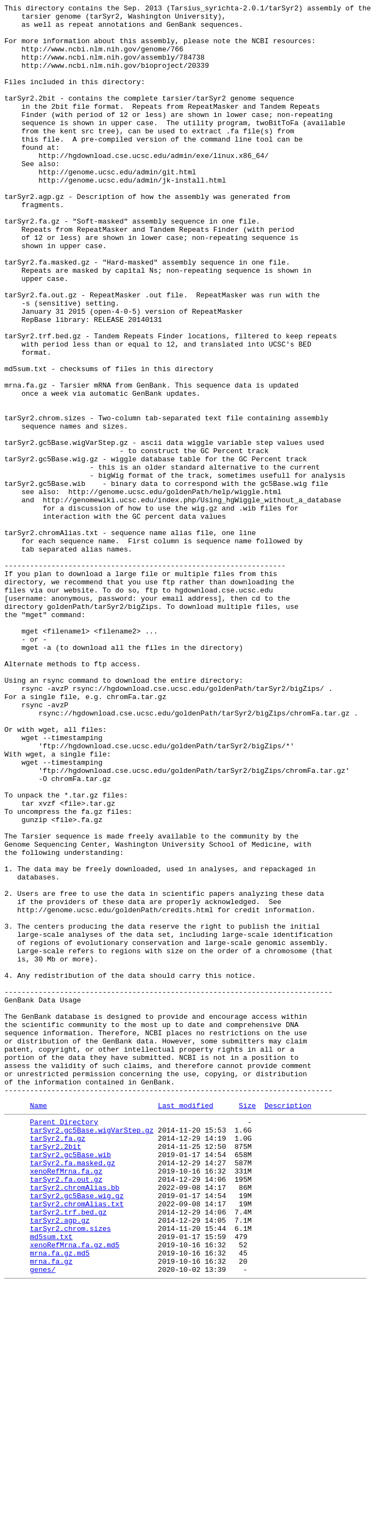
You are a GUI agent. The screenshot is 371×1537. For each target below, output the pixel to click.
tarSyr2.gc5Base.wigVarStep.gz (92, 1353)
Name (38, 1325)
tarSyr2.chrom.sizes (70, 1471)
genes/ (43, 1520)
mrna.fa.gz (51, 1510)
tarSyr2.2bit (55, 1372)
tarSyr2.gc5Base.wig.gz (77, 1431)
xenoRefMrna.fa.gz (66, 1402)
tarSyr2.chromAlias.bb (75, 1422)
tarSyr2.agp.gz (60, 1461)
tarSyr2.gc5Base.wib (70, 1382)
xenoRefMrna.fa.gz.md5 (75, 1490)
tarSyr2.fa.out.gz (66, 1412)
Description (287, 1325)
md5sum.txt (51, 1481)
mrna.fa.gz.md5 (60, 1500)
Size (247, 1325)
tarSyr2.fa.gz (57, 1363)
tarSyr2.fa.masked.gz (72, 1392)
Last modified (185, 1325)
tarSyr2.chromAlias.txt (77, 1441)
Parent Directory (64, 1343)
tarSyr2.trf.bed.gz (68, 1451)
